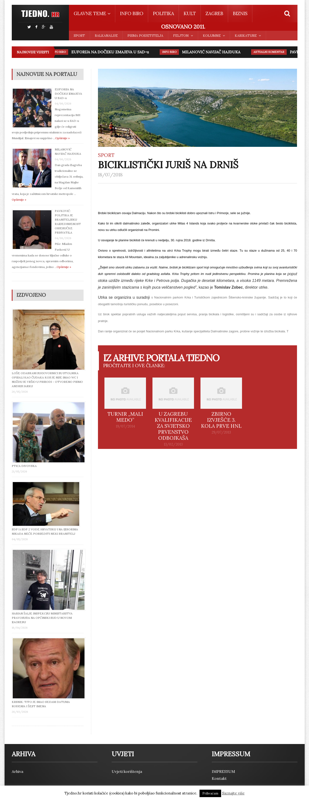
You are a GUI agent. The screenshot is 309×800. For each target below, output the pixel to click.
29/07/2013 (221, 432)
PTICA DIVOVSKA (24, 466)
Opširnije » (62, 138)
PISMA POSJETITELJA (145, 35)
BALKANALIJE (106, 35)
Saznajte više (233, 793)
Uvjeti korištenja (127, 771)
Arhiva (17, 771)
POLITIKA (163, 13)
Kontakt (219, 778)
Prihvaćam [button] (210, 793)
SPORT (79, 35)
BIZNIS (240, 13)
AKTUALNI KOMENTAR (270, 52)
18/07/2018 (110, 175)
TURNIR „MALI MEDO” (125, 417)
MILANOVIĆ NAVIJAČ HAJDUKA (212, 52)
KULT (190, 13)
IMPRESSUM (223, 771)
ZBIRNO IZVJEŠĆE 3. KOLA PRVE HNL (221, 420)
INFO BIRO (131, 13)
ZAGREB (214, 13)
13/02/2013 (173, 444)
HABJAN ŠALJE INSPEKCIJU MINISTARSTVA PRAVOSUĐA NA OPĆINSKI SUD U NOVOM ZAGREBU (42, 618)
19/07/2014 (125, 426)
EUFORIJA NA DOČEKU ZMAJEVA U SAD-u (111, 52)
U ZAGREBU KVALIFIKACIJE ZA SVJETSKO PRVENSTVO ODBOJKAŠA (173, 426)
